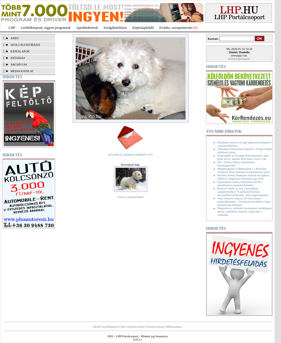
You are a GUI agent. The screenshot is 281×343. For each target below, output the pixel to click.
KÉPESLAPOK (20, 51)
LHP (12, 27)
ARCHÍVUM (18, 64)
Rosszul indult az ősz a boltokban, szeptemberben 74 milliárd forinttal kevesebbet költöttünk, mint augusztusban (242, 192)
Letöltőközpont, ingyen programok (46, 27)
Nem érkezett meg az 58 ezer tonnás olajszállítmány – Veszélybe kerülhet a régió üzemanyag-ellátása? (244, 201)
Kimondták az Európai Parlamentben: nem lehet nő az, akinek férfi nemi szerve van (243, 157)
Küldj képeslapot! (239, 58)
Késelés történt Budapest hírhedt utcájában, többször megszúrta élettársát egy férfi (243, 177)
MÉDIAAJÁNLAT (21, 71)
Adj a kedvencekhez (132, 326)
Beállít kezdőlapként (105, 326)
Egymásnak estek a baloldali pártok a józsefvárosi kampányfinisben (239, 183)
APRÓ (14, 38)
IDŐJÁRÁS (17, 57)
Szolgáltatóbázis (115, 27)
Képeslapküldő (143, 27)
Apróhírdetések (87, 27)
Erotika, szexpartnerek (175, 27)
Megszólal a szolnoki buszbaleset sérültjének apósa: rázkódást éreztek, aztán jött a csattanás (244, 211)
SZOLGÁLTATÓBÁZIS (25, 44)
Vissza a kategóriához (130, 197)
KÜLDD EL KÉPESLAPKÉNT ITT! (130, 154)
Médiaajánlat (174, 326)
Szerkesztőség (155, 326)
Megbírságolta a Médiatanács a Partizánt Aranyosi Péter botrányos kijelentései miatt (243, 170)
